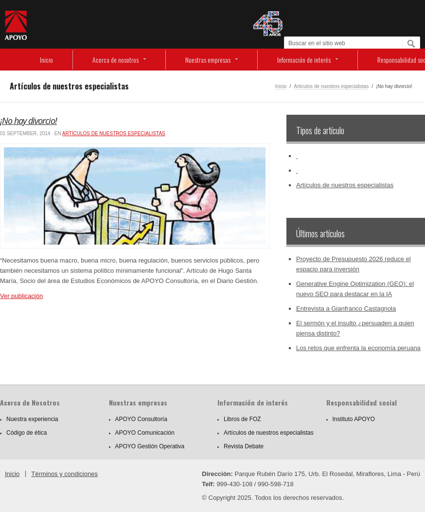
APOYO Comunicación (145, 432)
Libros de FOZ (242, 419)
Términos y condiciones (64, 473)
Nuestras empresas (207, 59)
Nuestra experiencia (32, 419)
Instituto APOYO (354, 419)
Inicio (46, 59)
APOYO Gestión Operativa (150, 446)
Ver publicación (21, 296)
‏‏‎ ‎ (297, 155)
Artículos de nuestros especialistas (331, 86)
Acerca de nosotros (115, 59)
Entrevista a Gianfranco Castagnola (346, 308)
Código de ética (26, 432)
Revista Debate (244, 446)
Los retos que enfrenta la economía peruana (358, 348)
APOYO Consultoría (141, 419)
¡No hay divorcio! (28, 120)
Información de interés (304, 59)
